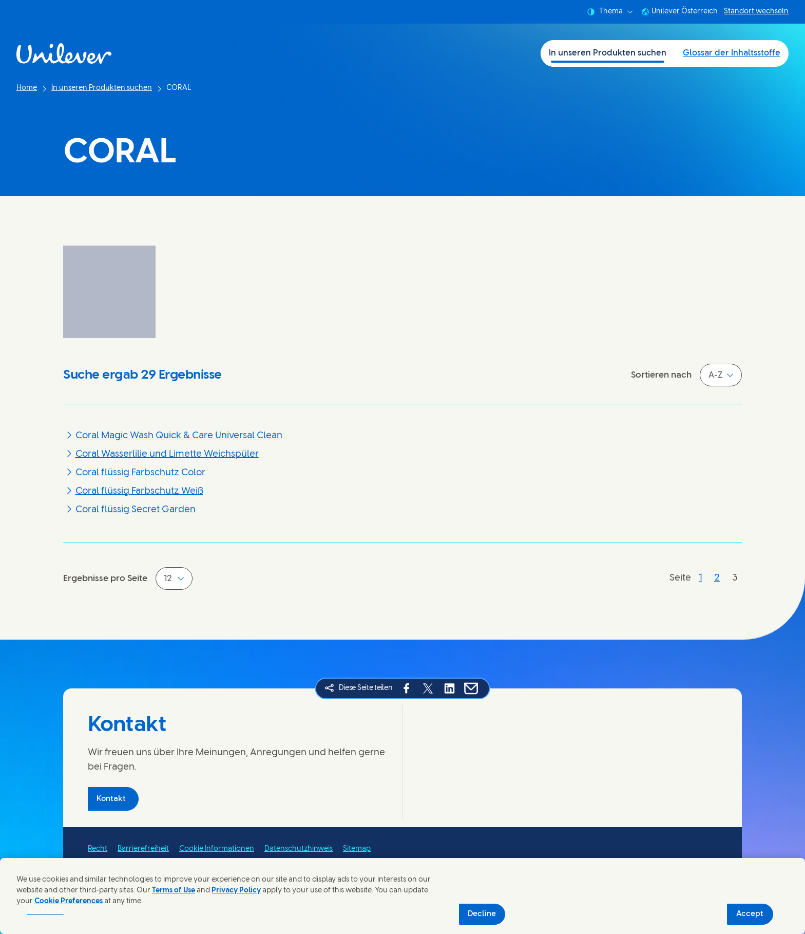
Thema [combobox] (610, 12)
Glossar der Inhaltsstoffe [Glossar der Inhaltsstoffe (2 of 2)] (731, 53)
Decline (482, 914)
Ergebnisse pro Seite (105, 578)
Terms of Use (173, 890)
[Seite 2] (717, 578)
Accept (749, 914)
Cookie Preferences (68, 901)
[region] (402, 896)
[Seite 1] (700, 578)
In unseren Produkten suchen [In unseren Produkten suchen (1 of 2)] (607, 53)
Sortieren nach (661, 375)
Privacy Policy (236, 890)
